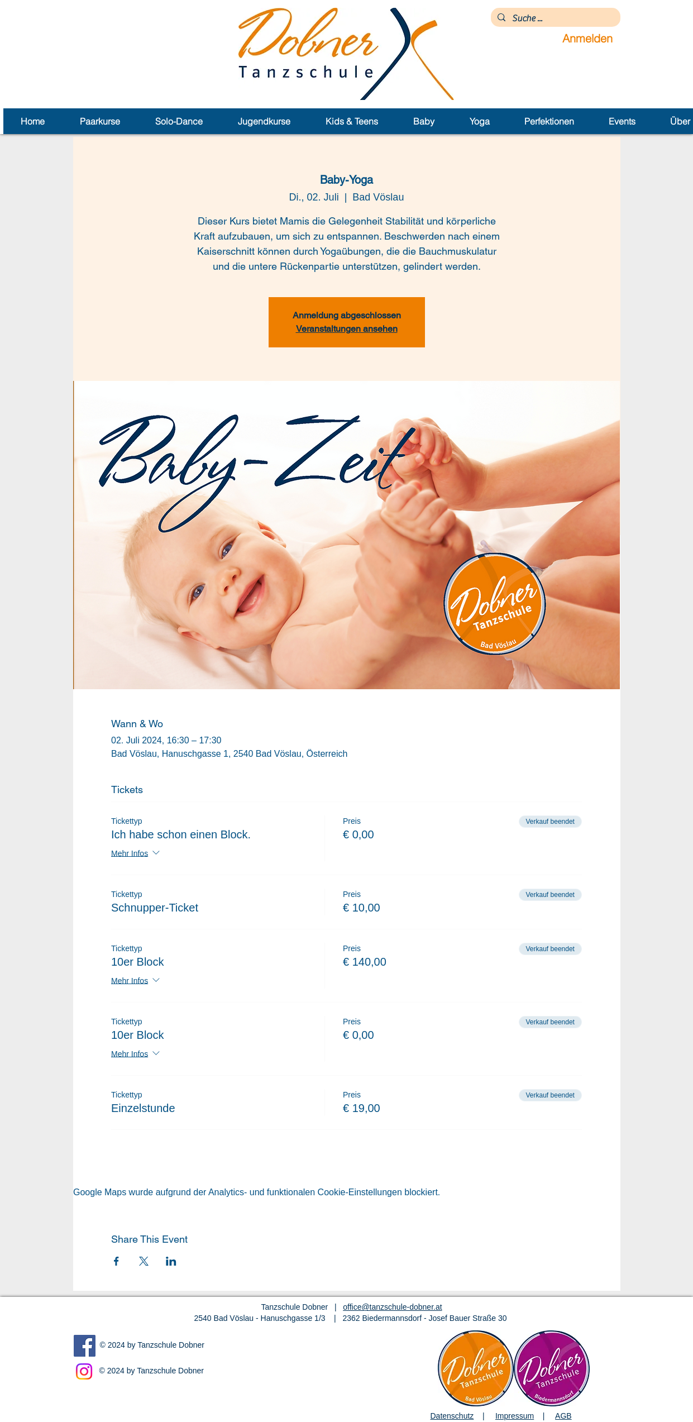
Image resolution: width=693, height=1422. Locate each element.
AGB (563, 1415)
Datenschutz (452, 1415)
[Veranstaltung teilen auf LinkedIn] (171, 1261)
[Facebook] (84, 1346)
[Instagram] (84, 1371)
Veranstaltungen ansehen (347, 328)
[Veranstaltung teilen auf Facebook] (116, 1261)
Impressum (514, 1415)
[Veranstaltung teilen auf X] (143, 1261)
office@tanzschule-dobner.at (392, 1306)
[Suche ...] (554, 18)
